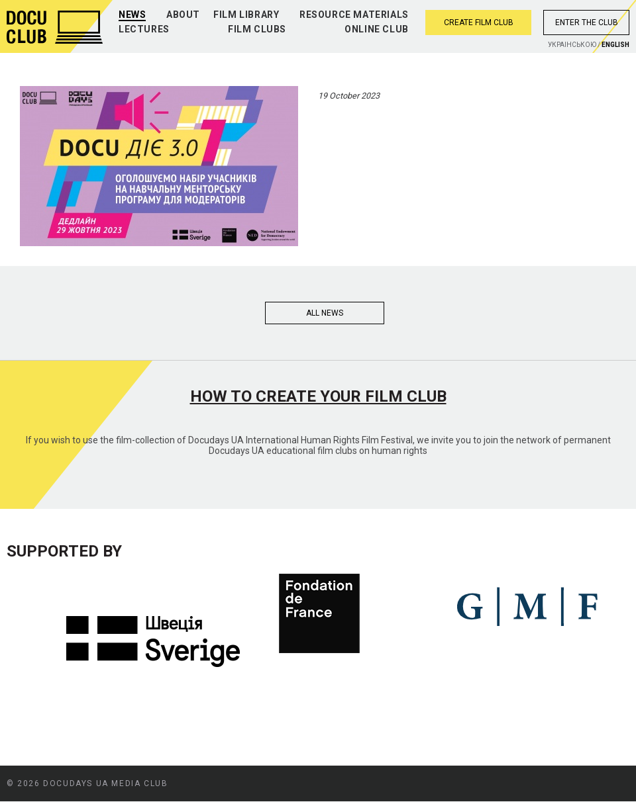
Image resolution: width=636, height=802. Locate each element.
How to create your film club (318, 396)
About (183, 14)
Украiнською (572, 44)
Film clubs (257, 29)
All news (324, 313)
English (615, 44)
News (132, 14)
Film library (246, 14)
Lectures (144, 29)
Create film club (478, 22)
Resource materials (354, 14)
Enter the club (586, 22)
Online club (376, 29)
